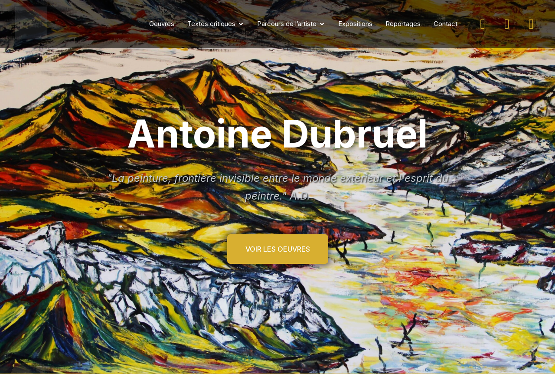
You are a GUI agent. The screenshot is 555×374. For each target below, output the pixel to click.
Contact (445, 24)
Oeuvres (161, 24)
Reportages (403, 24)
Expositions (355, 24)
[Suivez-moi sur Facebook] (507, 24)
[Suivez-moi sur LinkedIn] (531, 24)
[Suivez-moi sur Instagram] (482, 24)
